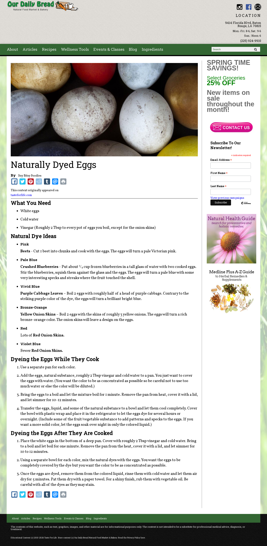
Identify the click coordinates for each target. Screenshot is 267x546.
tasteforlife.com (21, 195)
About (12, 49)
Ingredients (152, 49)
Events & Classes (108, 49)
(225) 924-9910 (250, 41)
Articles (30, 49)
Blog (133, 49)
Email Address (221, 160)
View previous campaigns (227, 198)
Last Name (218, 186)
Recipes (49, 49)
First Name (219, 173)
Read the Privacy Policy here (131, 537)
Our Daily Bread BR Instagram (239, 7)
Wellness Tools (75, 49)
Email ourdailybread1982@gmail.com (258, 7)
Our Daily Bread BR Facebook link (248, 7)
